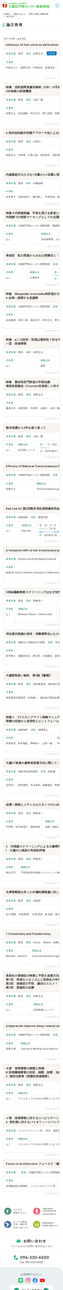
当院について (19, 14)
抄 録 (51, 53)
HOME (6, 14)
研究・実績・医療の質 (39, 14)
